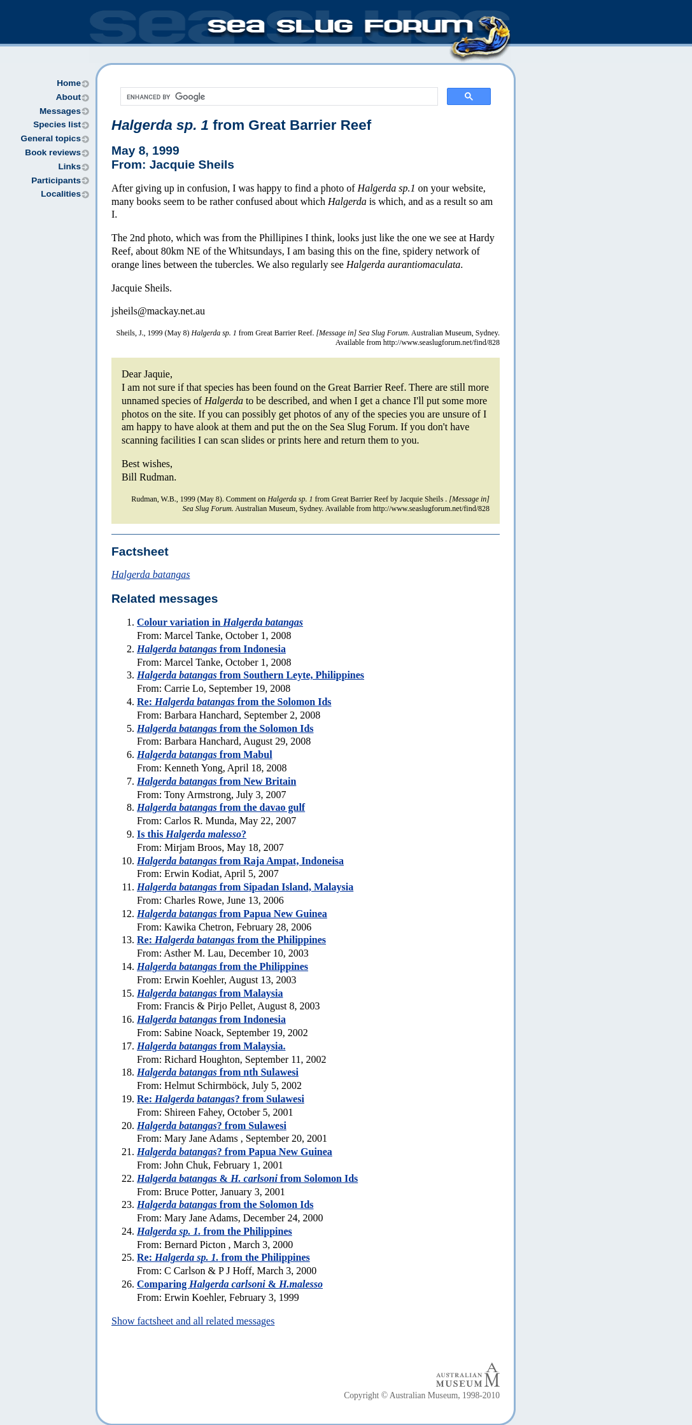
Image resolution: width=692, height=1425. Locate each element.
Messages (60, 111)
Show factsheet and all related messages (192, 1321)
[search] (278, 96)
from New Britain (216, 781)
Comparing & (230, 1284)
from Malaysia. (211, 1046)
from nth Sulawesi (218, 1072)
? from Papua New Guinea (234, 1151)
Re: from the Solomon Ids (234, 701)
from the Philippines (222, 966)
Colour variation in (220, 622)
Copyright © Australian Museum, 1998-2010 (422, 1395)
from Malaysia (210, 993)
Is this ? (191, 834)
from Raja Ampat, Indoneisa (240, 860)
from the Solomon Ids (225, 728)
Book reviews (53, 152)
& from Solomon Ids (247, 1178)
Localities (61, 194)
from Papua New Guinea (232, 913)
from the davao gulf (221, 807)
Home (69, 83)
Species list (57, 124)
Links (69, 166)
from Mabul (204, 754)
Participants (56, 180)
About (68, 97)
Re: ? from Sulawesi (220, 1098)
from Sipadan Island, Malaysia (245, 886)
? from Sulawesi (211, 1125)
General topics (51, 138)
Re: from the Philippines (231, 939)
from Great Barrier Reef (241, 125)
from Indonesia (211, 648)
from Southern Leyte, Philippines (250, 675)
